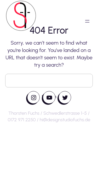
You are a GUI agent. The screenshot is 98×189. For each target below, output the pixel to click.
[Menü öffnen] (87, 21)
